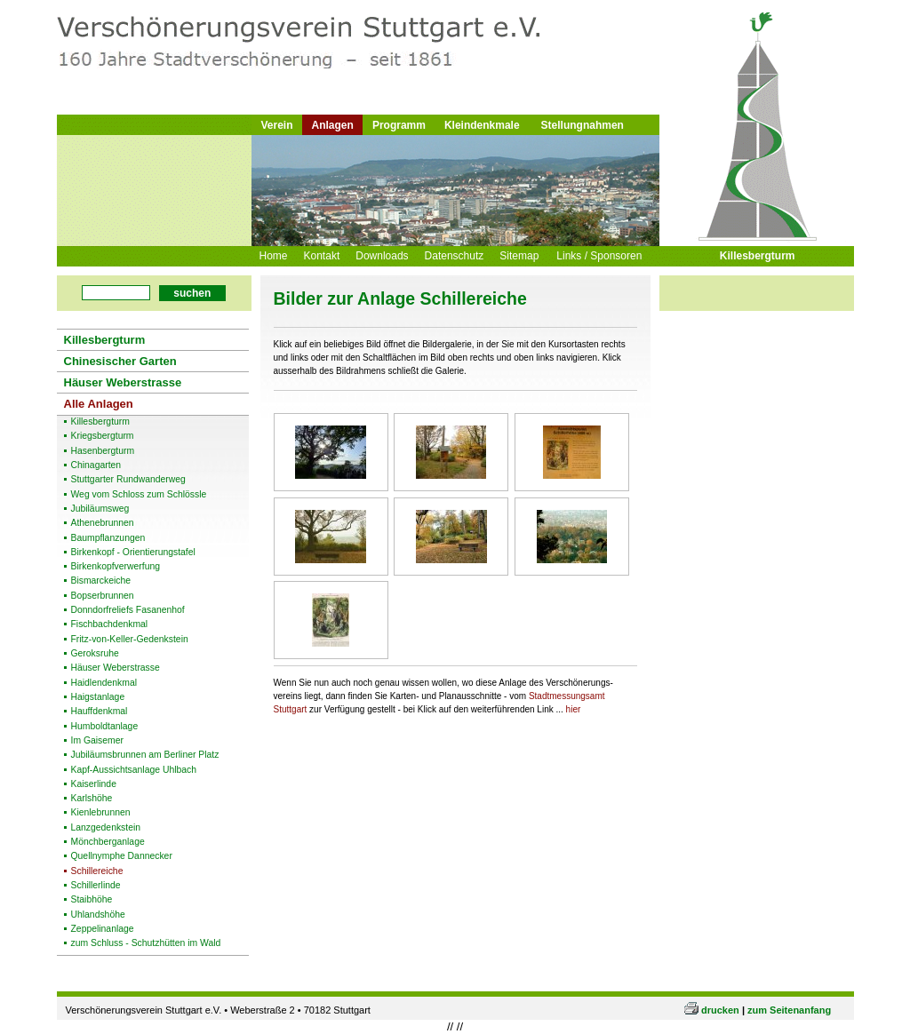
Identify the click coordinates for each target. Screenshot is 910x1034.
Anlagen (333, 125)
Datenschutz (454, 256)
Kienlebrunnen (101, 812)
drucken (720, 1010)
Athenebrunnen (102, 523)
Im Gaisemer (97, 740)
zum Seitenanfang (789, 1010)
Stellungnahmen (582, 125)
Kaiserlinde (93, 784)
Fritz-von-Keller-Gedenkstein (129, 639)
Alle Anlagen (98, 403)
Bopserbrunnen (102, 596)
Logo (288, 55)
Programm (399, 125)
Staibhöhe (92, 899)
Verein (277, 125)
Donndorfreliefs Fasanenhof (128, 610)
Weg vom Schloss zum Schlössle (139, 494)
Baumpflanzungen (108, 538)
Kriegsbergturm (102, 436)
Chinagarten (96, 465)
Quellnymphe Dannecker (121, 856)
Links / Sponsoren (599, 256)
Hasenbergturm (103, 451)
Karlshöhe (92, 798)
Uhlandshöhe (98, 915)
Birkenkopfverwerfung (116, 566)
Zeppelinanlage (102, 929)
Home (273, 256)
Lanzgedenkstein (106, 827)
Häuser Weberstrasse (123, 382)
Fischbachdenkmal (109, 624)
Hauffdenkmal (99, 711)
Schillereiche (97, 871)
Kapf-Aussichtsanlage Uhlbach (134, 770)
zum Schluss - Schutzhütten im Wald (146, 943)
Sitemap (519, 256)
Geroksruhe (95, 653)
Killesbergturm (757, 256)
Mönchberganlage (108, 842)
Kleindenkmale (482, 125)
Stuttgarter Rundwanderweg (128, 479)
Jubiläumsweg (100, 509)
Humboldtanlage (105, 726)
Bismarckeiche (101, 581)
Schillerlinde (96, 885)
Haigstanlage (98, 697)
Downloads (381, 256)
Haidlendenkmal (104, 683)
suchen (192, 293)
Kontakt (322, 256)
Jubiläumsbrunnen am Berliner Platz (145, 755)
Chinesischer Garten (120, 361)
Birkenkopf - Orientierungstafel (133, 552)
